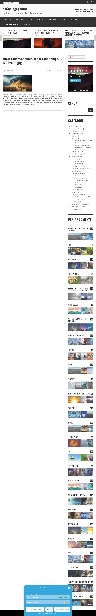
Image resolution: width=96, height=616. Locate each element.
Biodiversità (79, 194)
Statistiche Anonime (35, 609)
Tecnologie (74, 171)
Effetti (73, 192)
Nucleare (78, 187)
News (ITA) (74, 131)
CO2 (76, 185)
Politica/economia (81, 197)
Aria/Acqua (78, 161)
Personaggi (78, 154)
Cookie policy (43, 613)
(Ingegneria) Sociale (81, 168)
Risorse (77, 164)
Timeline (74, 138)
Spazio (77, 189)
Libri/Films (74, 202)
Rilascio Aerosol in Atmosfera (77, 320)
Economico (78, 166)
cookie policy (53, 613)
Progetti (77, 151)
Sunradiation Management (83, 180)
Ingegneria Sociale (77, 129)
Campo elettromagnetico (79, 204)
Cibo (76, 159)
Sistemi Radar (79, 173)
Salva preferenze (62, 609)
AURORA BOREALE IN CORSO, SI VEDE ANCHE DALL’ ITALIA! (16, 32)
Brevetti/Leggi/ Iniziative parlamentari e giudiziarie (80, 289)
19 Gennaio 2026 (38, 35)
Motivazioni (75, 156)
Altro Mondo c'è (76, 207)
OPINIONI (74, 126)
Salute (77, 199)
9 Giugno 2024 (9, 71)
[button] (69, 588)
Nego (49, 609)
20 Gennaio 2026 (7, 35)
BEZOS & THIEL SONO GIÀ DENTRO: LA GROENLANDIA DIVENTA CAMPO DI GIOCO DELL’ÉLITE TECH (78, 33)
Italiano (8, 3)
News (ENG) (75, 133)
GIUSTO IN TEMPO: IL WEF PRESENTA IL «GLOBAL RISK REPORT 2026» (47, 32)
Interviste (74, 136)
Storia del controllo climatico (84, 141)
